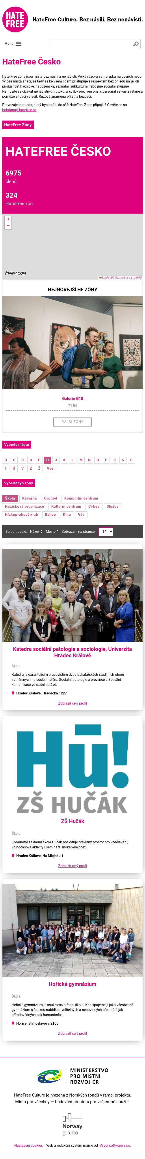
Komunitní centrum (81, 498)
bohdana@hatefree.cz (19, 110)
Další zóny (72, 422)
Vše (50, 468)
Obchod (51, 498)
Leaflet (104, 277)
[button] (8, 219)
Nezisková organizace (24, 506)
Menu (13, 43)
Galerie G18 (72, 398)
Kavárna (29, 498)
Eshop (50, 515)
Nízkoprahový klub (21, 515)
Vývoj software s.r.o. (115, 1145)
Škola (10, 498)
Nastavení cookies (28, 1145)
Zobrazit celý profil (72, 703)
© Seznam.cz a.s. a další (127, 277)
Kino (67, 515)
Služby (113, 506)
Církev (94, 506)
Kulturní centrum (66, 506)
